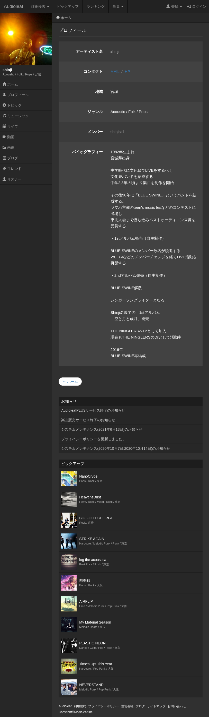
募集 (118, 6)
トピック (12, 105)
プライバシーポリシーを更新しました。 (93, 439)
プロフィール (16, 95)
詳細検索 (40, 6)
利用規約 (80, 706)
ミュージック (16, 116)
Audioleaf (13, 6)
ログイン (196, 6)
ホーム (10, 84)
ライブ (10, 126)
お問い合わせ (177, 706)
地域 (99, 91)
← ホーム (70, 381)
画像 (8, 147)
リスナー (12, 179)
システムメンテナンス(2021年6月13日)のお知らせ (101, 429)
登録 (174, 6)
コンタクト (93, 71)
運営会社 (127, 706)
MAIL (115, 71)
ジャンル (95, 111)
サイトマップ (156, 706)
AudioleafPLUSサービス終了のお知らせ (93, 410)
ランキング (96, 6)
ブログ (10, 158)
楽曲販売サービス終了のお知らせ (88, 420)
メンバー (95, 131)
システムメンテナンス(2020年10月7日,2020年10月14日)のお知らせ (115, 448)
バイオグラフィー (87, 152)
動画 (8, 137)
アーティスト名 (89, 51)
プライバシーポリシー (103, 706)
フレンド (12, 169)
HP (127, 71)
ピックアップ (68, 6)
